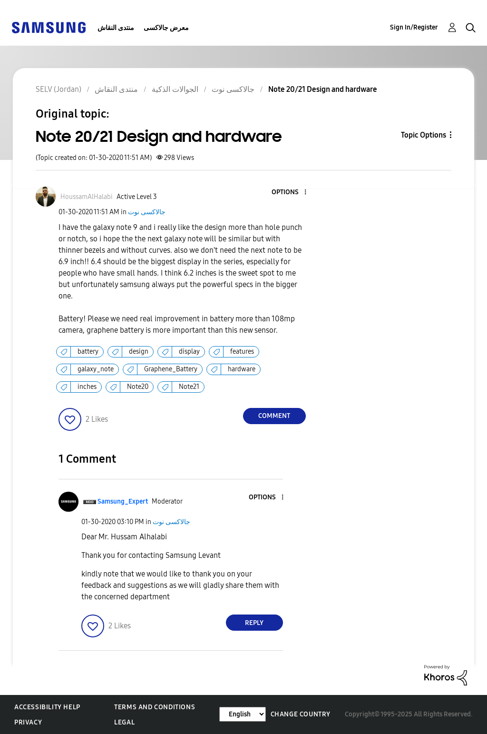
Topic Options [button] (423, 134)
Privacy (28, 722)
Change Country (301, 714)
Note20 (137, 387)
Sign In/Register (414, 27)
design (138, 351)
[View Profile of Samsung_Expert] (122, 501)
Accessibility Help (47, 707)
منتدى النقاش (115, 28)
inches (87, 387)
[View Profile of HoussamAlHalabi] (86, 197)
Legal (124, 722)
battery (88, 351)
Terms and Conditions (154, 707)
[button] (289, 192)
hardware (241, 369)
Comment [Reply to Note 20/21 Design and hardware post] (274, 416)
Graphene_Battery (170, 369)
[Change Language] (242, 714)
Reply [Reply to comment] (254, 623)
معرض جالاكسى (166, 28)
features (242, 351)
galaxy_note (96, 369)
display (189, 351)
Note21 (189, 387)
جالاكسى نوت (147, 212)
